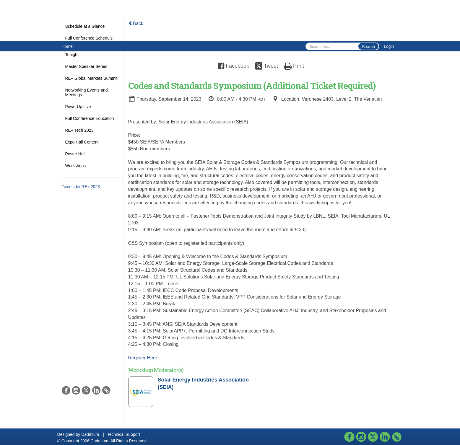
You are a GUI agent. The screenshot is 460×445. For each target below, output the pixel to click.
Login (389, 46)
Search (368, 46)
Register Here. (143, 357)
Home (67, 46)
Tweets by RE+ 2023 (81, 186)
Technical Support (123, 434)
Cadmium (90, 434)
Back (136, 23)
